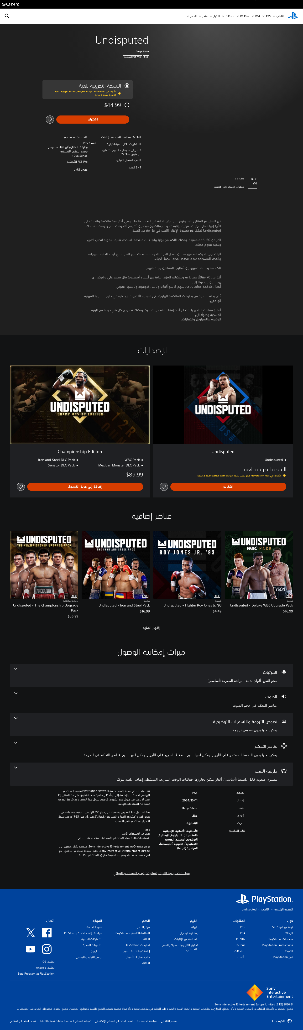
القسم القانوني (169, 1021)
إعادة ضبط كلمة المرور (137, 951)
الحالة (146, 939)
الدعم (193, 16)
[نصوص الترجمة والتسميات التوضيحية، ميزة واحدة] (151, 725)
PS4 (257, 16)
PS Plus (244, 16)
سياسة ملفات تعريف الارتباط (56, 1021)
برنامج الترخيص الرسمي (89, 957)
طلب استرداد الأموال (138, 957)
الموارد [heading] (97, 921)
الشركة (289, 951)
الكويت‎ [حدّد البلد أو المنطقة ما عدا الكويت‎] (281, 1021)
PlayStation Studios (280, 939)
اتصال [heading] (50, 921)
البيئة (194, 927)
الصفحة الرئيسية (283, 909)
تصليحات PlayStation (137, 945)
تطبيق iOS (48, 962)
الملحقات (240, 951)
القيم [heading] (194, 921)
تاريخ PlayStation (283, 957)
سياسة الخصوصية (147, 1021)
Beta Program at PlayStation (36, 974)
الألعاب (280, 16)
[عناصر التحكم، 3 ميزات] (151, 749)
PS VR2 (240, 939)
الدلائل (146, 963)
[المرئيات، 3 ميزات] (151, 675)
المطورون (96, 951)
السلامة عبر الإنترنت (186, 939)
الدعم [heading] (146, 921)
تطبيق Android (45, 968)
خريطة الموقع (83, 1021)
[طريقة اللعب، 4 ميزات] (151, 774)
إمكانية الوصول (189, 933)
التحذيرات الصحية (92, 945)
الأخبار (217, 16)
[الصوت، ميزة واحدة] (151, 700)
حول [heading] (290, 921)
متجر (205, 16)
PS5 (242, 927)
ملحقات (230, 16)
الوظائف (288, 933)
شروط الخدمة (94, 927)
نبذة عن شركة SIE (282, 927)
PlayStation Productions (277, 945)
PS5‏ (268, 16)
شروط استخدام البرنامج (23, 1021)
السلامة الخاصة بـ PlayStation (132, 933)
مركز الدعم (143, 927)
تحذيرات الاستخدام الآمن (136, 834)
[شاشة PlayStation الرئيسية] (293, 16)
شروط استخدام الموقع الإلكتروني (114, 1021)
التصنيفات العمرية (91, 939)
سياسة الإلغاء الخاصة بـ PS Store (83, 933)
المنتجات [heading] (239, 921)
